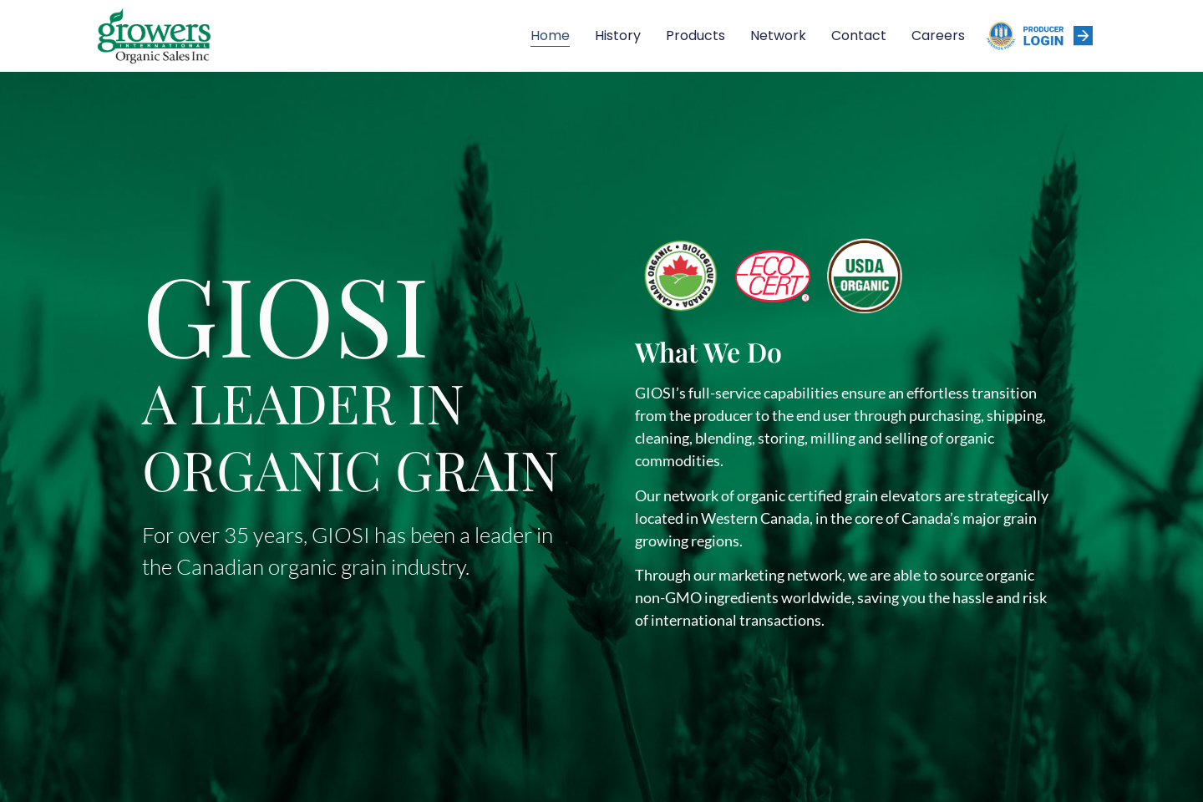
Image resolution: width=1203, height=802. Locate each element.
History (618, 35)
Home (550, 35)
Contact (858, 35)
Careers (938, 35)
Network (778, 35)
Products (695, 35)
